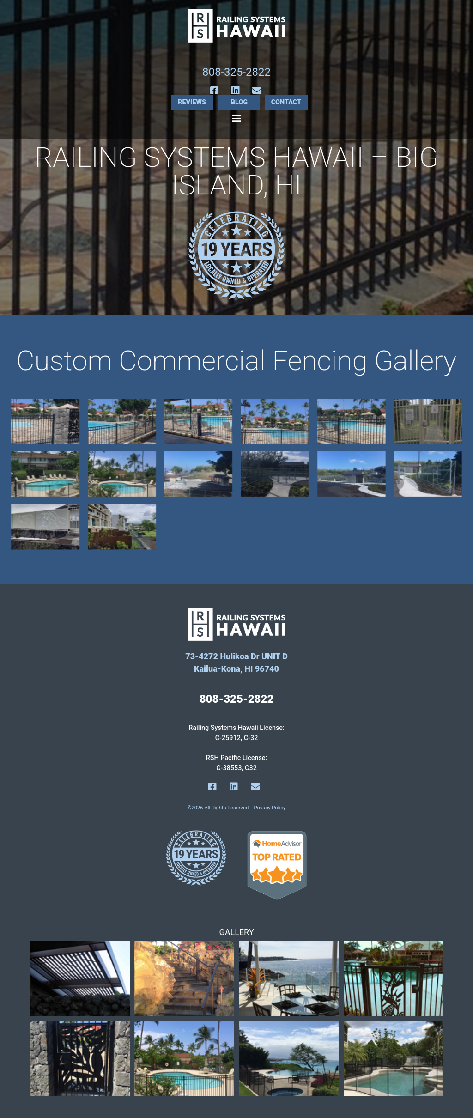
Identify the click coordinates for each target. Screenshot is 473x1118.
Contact (286, 102)
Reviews (192, 102)
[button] (236, 117)
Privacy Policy (269, 808)
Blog (239, 102)
